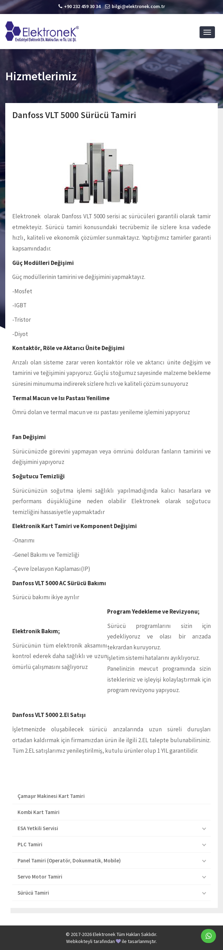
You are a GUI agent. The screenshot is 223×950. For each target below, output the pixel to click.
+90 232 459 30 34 (82, 6)
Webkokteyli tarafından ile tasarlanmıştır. (111, 941)
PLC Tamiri (30, 844)
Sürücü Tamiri (33, 892)
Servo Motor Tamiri (40, 876)
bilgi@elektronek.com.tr (138, 6)
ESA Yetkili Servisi (38, 828)
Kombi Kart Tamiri (39, 812)
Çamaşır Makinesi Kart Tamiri (51, 796)
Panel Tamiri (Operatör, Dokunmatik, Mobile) (69, 860)
